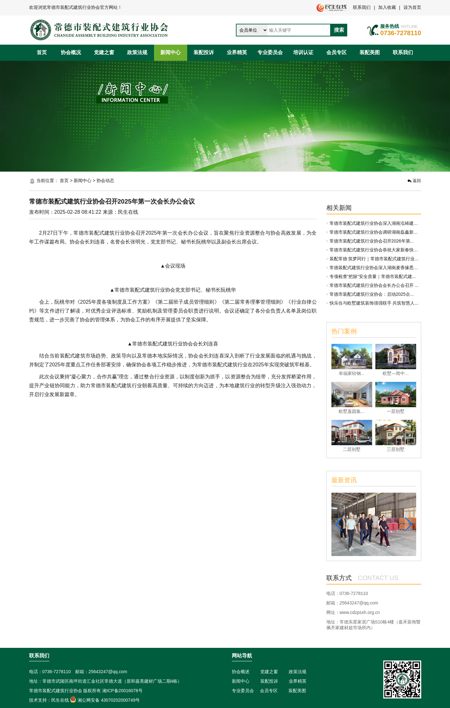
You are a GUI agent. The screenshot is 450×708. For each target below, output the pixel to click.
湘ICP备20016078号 (122, 690)
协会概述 (241, 671)
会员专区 (336, 52)
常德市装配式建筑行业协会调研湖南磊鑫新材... (376, 232)
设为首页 (412, 7)
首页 (42, 52)
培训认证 (303, 52)
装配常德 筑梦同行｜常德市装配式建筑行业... (374, 258)
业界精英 (237, 52)
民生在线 (60, 700)
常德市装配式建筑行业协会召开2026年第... (372, 240)
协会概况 (71, 52)
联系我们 (362, 7)
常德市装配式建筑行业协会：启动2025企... (372, 294)
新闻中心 (170, 52)
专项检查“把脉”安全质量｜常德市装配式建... (373, 276)
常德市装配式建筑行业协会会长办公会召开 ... (374, 285)
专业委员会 (270, 52)
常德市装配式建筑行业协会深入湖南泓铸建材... (376, 223)
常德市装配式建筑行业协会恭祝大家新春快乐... (376, 249)
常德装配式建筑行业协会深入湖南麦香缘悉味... (376, 267)
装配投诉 (204, 52)
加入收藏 (387, 7)
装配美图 (370, 52)
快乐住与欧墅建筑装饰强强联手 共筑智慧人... (374, 303)
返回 (414, 180)
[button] (339, 524)
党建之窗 (104, 52)
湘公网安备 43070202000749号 (105, 700)
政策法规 (137, 52)
